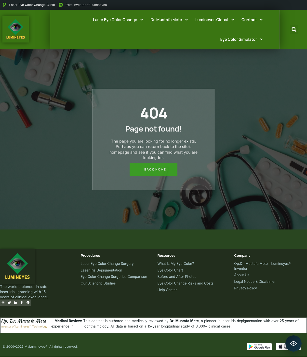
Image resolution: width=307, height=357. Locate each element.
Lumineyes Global (215, 19)
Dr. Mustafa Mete (169, 19)
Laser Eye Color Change (118, 19)
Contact (252, 19)
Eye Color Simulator (241, 39)
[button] (294, 29)
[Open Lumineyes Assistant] (293, 343)
